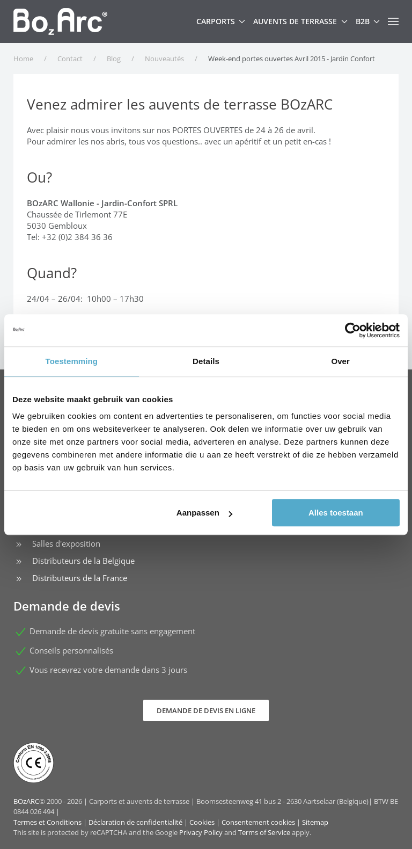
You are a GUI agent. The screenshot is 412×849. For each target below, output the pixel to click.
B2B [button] (368, 21)
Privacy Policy (201, 832)
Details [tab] (206, 361)
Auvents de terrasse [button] (300, 21)
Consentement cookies (258, 822)
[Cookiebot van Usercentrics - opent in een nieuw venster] (353, 330)
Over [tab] (340, 361)
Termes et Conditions (47, 822)
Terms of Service (264, 832)
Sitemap (315, 822)
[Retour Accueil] (60, 21)
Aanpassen (204, 512)
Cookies (202, 822)
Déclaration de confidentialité (135, 822)
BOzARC (26, 801)
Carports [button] (221, 21)
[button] (393, 21)
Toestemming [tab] (72, 361)
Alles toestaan (335, 512)
